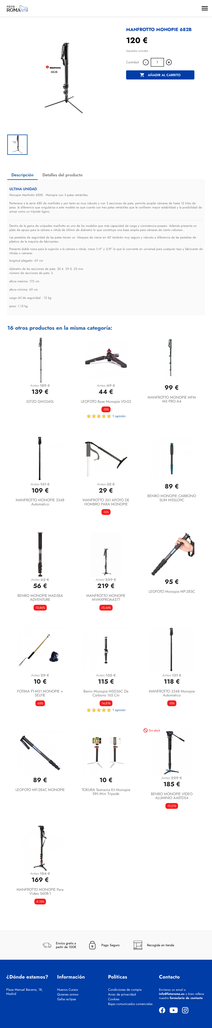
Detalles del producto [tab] (62, 175)
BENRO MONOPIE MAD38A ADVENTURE (40, 597)
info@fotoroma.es (171, 994)
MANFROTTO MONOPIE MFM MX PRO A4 (172, 399)
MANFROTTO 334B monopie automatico (172, 693)
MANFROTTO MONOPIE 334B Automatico (40, 502)
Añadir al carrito (160, 75)
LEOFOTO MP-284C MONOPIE (40, 789)
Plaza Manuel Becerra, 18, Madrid (24, 992)
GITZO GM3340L (40, 401)
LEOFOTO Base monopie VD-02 (106, 401)
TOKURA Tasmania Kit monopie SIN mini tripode (106, 792)
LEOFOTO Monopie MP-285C (172, 591)
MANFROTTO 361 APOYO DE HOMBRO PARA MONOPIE (106, 502)
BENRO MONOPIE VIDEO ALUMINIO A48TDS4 (172, 796)
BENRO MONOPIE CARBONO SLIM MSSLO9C (171, 498)
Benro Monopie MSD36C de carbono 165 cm (105, 693)
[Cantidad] (157, 62)
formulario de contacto (186, 998)
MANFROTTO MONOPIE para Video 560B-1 (40, 891)
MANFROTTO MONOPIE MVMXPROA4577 (105, 597)
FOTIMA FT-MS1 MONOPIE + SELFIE (40, 693)
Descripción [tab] (22, 175)
